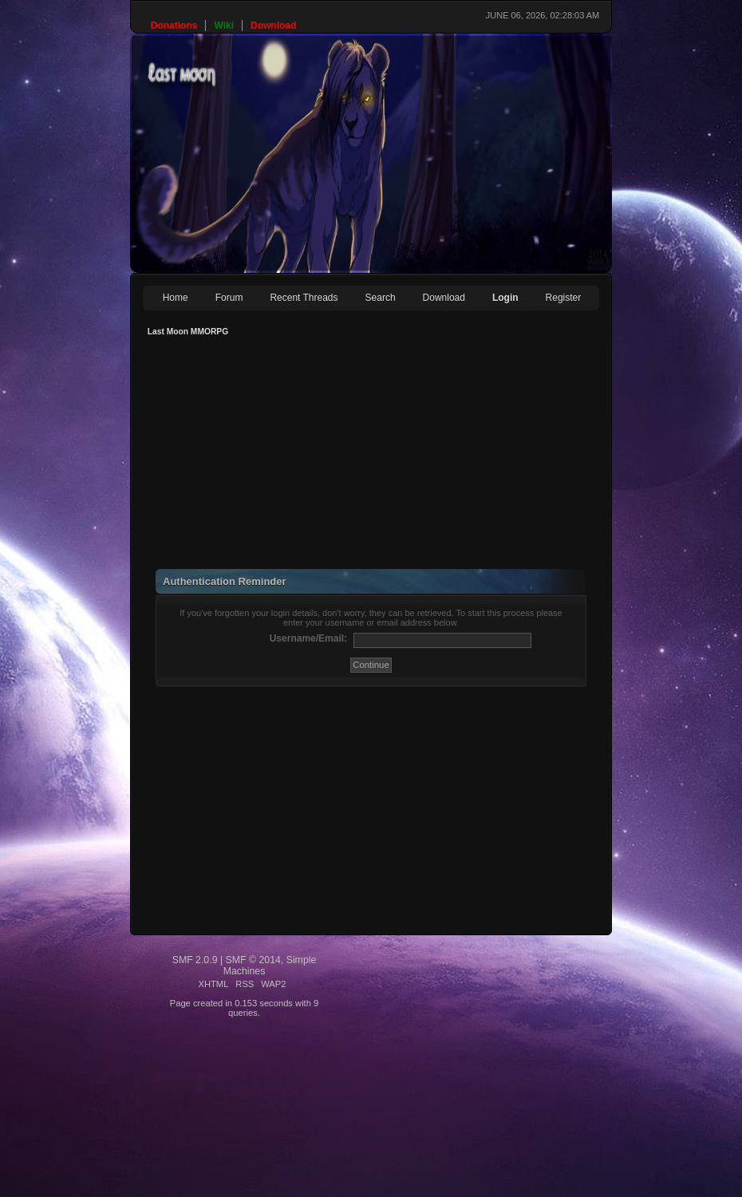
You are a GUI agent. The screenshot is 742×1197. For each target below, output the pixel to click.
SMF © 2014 (253, 960)
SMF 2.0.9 (195, 960)
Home (175, 297)
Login (505, 297)
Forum (229, 297)
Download (444, 297)
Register (564, 297)
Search (380, 297)
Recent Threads (303, 297)
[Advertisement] (351, 457)
